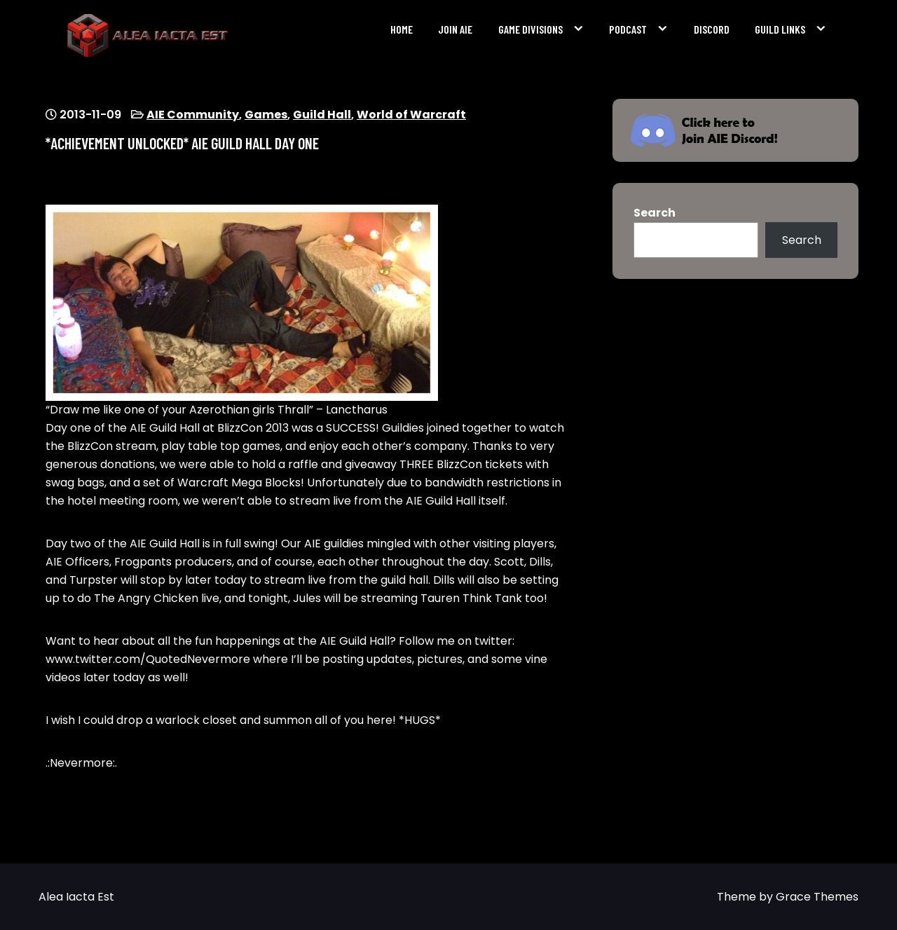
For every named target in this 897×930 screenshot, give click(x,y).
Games (266, 115)
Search (655, 213)
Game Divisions (530, 29)
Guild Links (780, 29)
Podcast (628, 29)
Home (401, 29)
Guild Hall (322, 115)
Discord (712, 29)
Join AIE (455, 29)
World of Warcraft (411, 115)
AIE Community (192, 115)
